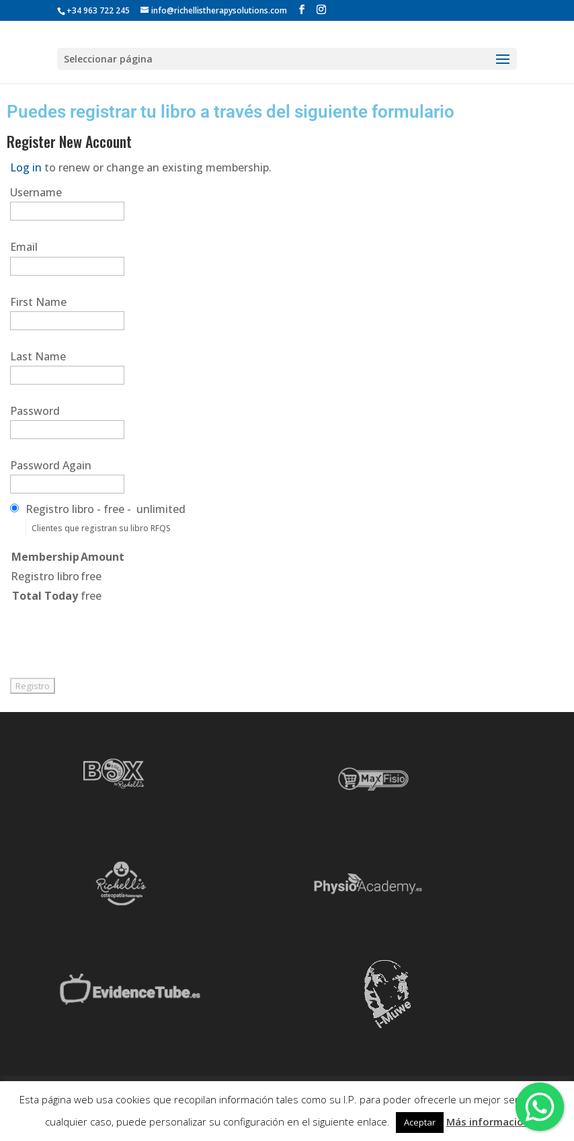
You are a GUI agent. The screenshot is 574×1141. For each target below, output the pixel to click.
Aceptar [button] (420, 1122)
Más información (488, 1121)
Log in (26, 167)
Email (24, 246)
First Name (38, 301)
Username (36, 192)
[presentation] (112, 632)
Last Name (38, 356)
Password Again (50, 465)
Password (35, 410)
